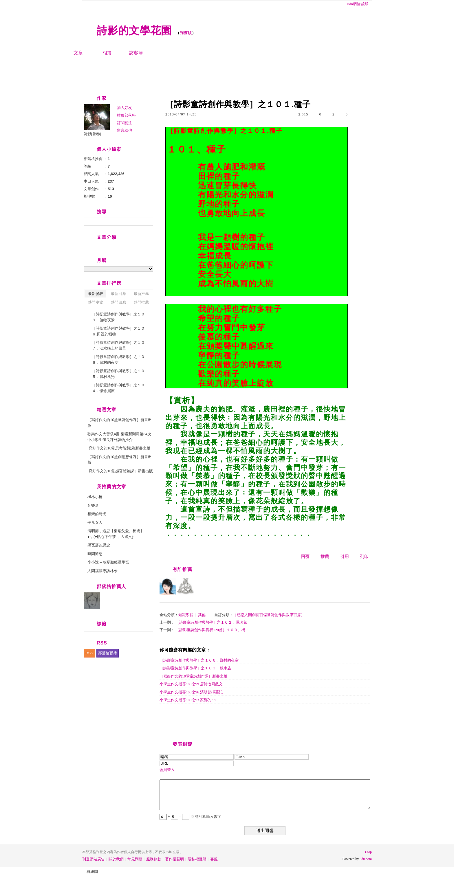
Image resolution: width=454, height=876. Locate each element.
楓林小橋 (94, 497)
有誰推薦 (182, 569)
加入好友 (124, 108)
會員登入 (167, 769)
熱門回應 (118, 302)
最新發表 (95, 293)
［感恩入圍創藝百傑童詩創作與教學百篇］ (269, 615)
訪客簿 (136, 52)
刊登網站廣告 (93, 859)
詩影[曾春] (92, 134)
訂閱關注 (124, 123)
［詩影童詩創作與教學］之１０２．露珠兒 (211, 622)
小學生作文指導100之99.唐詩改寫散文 (191, 684)
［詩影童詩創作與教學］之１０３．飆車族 (195, 668)
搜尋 (148, 222)
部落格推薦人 (111, 586)
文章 (78, 52)
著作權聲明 (174, 859)
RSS (89, 653)
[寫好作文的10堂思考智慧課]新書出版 (118, 448)
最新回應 (118, 293)
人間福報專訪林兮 (102, 571)
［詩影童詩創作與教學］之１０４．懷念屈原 (118, 388)
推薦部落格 (126, 115)
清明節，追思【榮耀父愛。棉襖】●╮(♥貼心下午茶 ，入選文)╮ (115, 534)
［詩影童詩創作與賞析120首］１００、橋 (210, 630)
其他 (202, 615)
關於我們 (116, 859)
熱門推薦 (141, 302)
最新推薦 (141, 293)
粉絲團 (92, 871)
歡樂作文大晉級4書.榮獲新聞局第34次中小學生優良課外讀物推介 (119, 437)
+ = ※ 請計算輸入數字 (190, 816)
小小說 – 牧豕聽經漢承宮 (108, 562)
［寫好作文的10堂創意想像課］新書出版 (119, 460)
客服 (214, 859)
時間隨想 (94, 554)
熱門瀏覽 (95, 302)
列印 (364, 556)
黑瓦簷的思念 (98, 545)
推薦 (325, 556)
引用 (344, 556)
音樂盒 (93, 505)
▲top (368, 852)
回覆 (305, 556)
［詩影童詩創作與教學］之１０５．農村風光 (118, 374)
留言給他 (124, 130)
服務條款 (153, 859)
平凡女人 (94, 522)
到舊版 (186, 33)
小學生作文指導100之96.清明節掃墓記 (191, 692)
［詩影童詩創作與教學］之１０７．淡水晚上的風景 (118, 345)
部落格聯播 (107, 653)
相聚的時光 (96, 514)
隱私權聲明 (197, 859)
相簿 (107, 52)
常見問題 (134, 859)
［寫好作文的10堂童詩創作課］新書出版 (193, 676)
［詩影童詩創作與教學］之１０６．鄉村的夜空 (199, 660)
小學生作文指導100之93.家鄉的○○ (188, 700)
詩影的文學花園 (134, 30)
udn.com (366, 859)
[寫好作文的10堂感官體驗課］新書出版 (120, 471)
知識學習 (185, 615)
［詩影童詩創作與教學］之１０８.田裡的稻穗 (118, 331)
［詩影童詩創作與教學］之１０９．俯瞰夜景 (118, 317)
